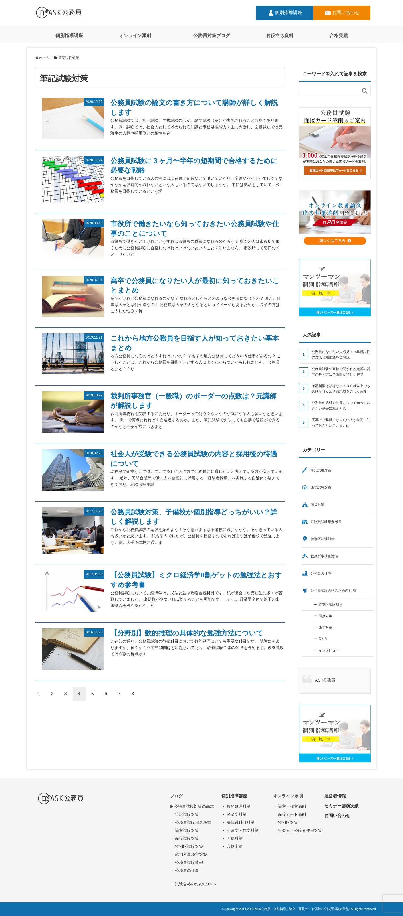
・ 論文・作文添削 (289, 806)
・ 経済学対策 (234, 814)
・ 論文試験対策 (184, 830)
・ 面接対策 (232, 838)
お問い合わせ (342, 13)
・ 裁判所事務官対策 (188, 854)
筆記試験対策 (321, 470)
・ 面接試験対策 (184, 838)
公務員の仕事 (321, 573)
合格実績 (338, 35)
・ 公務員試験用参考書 (190, 822)
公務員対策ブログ (211, 35)
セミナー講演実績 (341, 805)
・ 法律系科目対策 (238, 822)
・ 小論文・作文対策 (240, 830)
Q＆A (323, 639)
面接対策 (317, 505)
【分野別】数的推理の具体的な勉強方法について (186, 633)
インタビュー (329, 650)
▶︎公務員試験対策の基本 (192, 806)
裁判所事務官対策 (324, 556)
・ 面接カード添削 (289, 814)
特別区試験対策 (323, 539)
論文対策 (325, 627)
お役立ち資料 (279, 35)
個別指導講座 (284, 13)
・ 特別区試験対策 (186, 846)
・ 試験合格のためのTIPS (193, 884)
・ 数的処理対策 (236, 806)
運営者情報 (335, 795)
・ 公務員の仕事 (184, 870)
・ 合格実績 (232, 846)
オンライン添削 (135, 35)
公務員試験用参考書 (326, 522)
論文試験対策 (321, 487)
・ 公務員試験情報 (186, 862)
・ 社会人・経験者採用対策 (297, 830)
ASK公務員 (325, 680)
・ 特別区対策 (285, 822)
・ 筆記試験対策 (184, 814)
